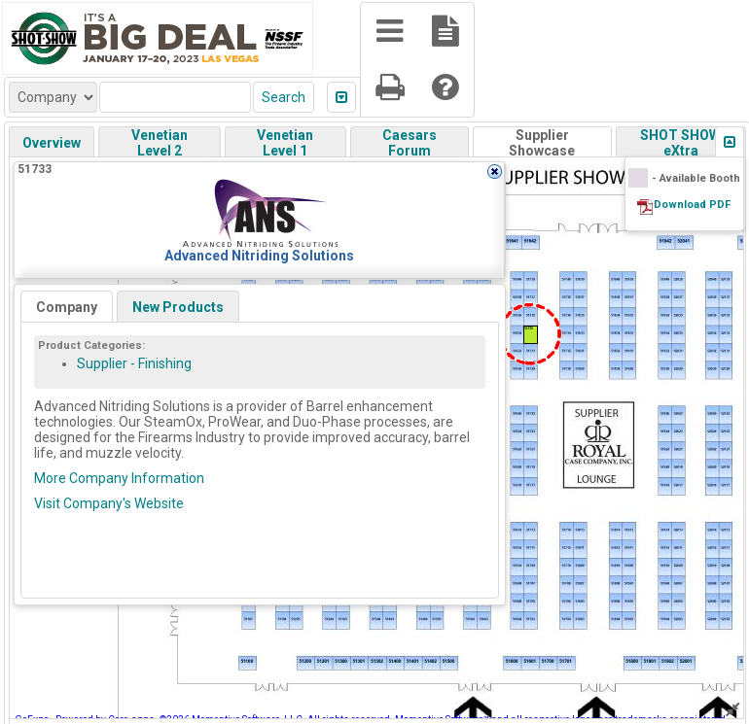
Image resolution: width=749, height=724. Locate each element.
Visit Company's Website (109, 503)
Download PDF (692, 204)
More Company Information (119, 478)
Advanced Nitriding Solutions (259, 255)
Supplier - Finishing (134, 363)
